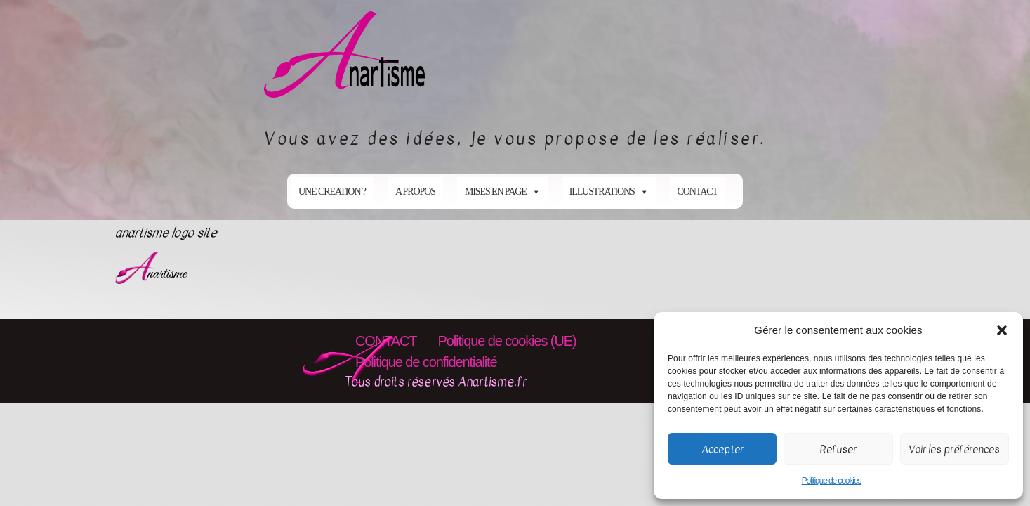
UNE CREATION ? (332, 191)
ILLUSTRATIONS (608, 191)
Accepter (722, 449)
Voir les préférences (954, 449)
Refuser (838, 449)
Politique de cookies (831, 481)
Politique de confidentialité (426, 362)
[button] (1002, 330)
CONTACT (698, 191)
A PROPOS (415, 191)
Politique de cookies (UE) (506, 341)
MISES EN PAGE (502, 191)
